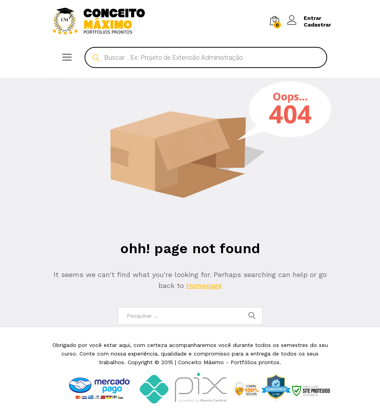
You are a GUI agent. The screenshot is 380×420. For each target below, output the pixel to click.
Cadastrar (317, 24)
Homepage (204, 285)
